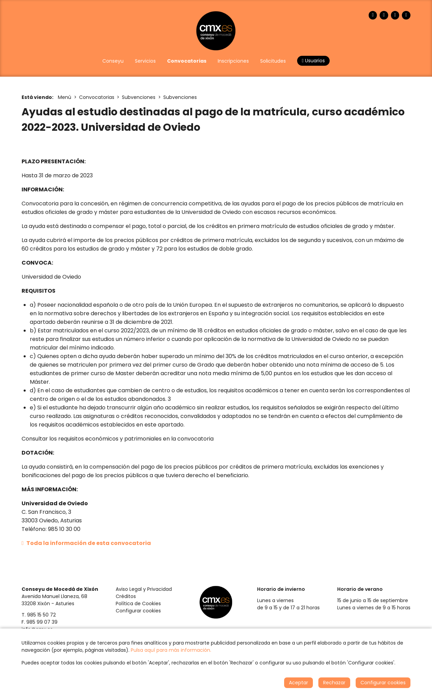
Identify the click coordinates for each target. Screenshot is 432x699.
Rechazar (334, 682)
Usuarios (313, 60)
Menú (64, 97)
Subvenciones (138, 97)
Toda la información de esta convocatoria (86, 543)
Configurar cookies (138, 610)
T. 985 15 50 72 (39, 614)
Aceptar (298, 682)
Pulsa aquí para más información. (171, 650)
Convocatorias (96, 97)
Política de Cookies (138, 603)
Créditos (126, 596)
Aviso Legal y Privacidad (144, 589)
